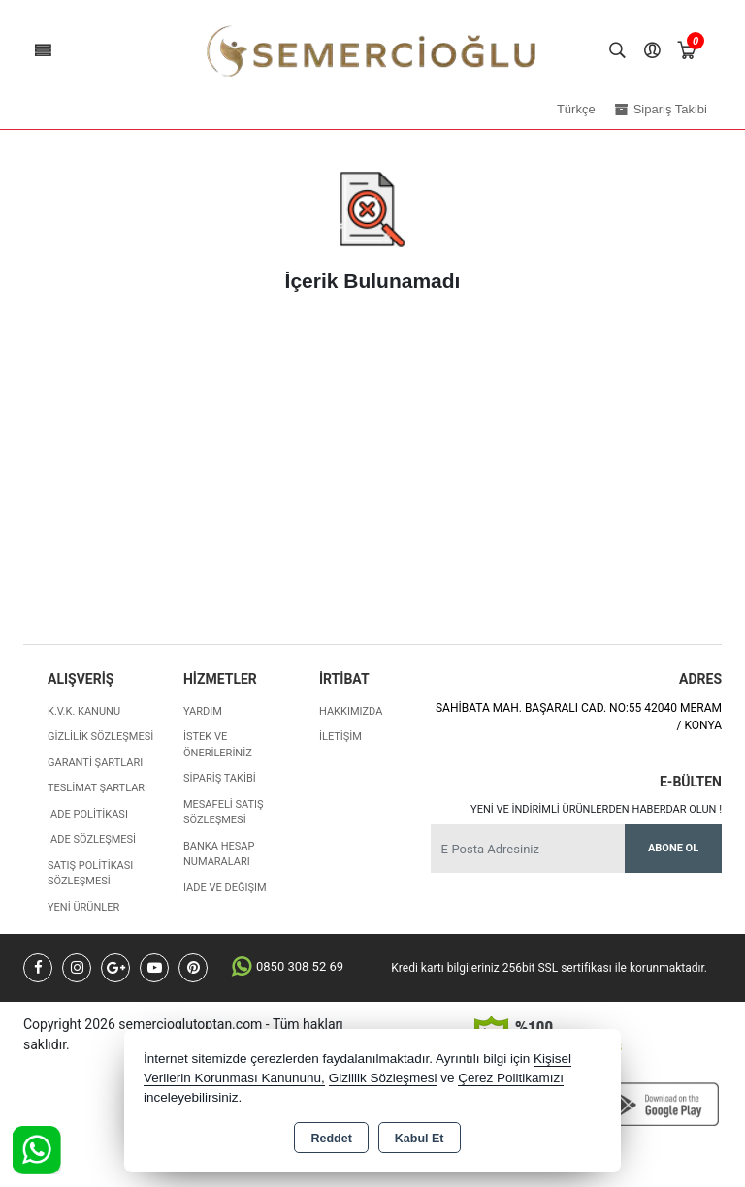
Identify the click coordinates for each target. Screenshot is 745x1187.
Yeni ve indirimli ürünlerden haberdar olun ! (596, 809)
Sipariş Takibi (219, 778)
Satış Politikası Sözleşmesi (90, 873)
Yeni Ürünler (83, 907)
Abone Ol (673, 848)
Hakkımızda (350, 711)
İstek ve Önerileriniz (217, 744)
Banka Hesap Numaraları (218, 854)
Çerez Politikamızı (511, 1078)
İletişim (340, 736)
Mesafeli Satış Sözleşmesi (223, 812)
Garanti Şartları (95, 762)
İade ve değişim (225, 888)
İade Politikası (88, 814)
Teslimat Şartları (97, 788)
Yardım (202, 711)
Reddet (330, 1138)
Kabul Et (419, 1138)
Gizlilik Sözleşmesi (100, 736)
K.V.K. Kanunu (84, 711)
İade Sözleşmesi (92, 839)
